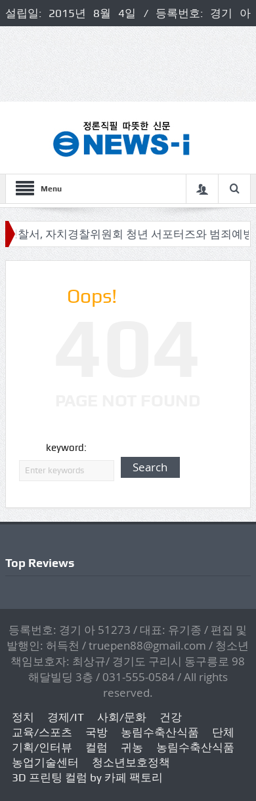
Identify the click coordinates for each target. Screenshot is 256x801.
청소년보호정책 (131, 762)
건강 (171, 717)
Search (150, 467)
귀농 (132, 747)
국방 (96, 732)
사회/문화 (121, 717)
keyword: (66, 448)
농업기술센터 (45, 762)
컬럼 (96, 747)
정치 (23, 717)
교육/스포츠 (42, 732)
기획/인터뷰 (42, 747)
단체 (223, 732)
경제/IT (65, 717)
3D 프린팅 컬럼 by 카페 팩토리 (87, 777)
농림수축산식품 (160, 732)
